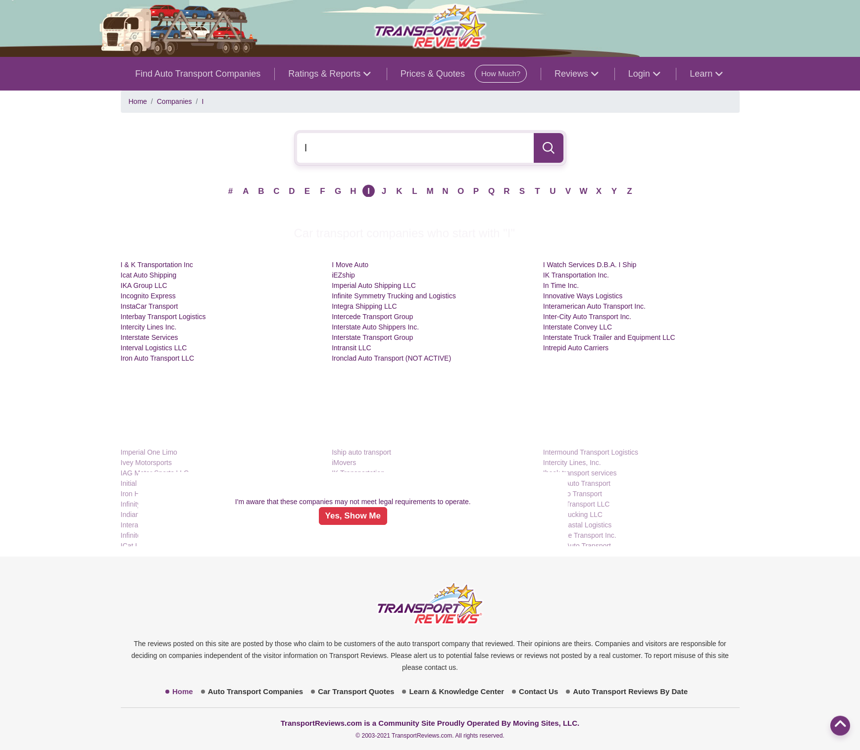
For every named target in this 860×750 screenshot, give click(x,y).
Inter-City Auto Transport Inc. (587, 317)
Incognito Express (148, 296)
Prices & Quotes (464, 74)
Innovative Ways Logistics (583, 296)
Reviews (576, 74)
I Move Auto (350, 265)
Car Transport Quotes (356, 691)
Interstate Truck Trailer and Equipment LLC (609, 337)
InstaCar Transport (149, 306)
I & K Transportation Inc (157, 265)
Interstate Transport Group (372, 337)
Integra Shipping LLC (364, 306)
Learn (706, 74)
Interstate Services (149, 337)
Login (644, 74)
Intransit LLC (351, 348)
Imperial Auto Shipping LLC (374, 285)
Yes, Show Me (353, 515)
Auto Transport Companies (256, 691)
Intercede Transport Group (372, 317)
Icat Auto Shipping (149, 275)
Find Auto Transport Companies (197, 74)
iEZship (343, 275)
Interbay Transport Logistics (163, 317)
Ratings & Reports (329, 74)
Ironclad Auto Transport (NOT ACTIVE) (391, 358)
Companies (174, 101)
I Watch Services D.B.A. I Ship (590, 265)
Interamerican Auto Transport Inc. (594, 306)
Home (138, 101)
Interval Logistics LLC (154, 348)
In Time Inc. (561, 285)
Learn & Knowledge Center (456, 691)
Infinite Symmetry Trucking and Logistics (394, 296)
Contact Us (538, 691)
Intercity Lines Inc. (149, 327)
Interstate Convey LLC (577, 327)
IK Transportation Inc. (576, 275)
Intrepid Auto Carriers (575, 348)
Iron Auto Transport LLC (158, 358)
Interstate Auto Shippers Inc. (375, 327)
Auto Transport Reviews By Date (630, 691)
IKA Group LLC (144, 285)
